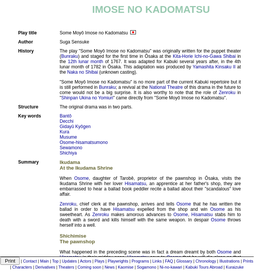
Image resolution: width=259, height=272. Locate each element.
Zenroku (227, 92)
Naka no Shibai (82, 72)
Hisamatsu (135, 183)
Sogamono (146, 267)
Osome (81, 178)
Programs (140, 261)
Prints (248, 261)
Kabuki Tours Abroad (203, 267)
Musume (68, 137)
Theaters (66, 267)
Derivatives (45, 267)
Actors (85, 261)
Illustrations (229, 261)
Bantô (65, 116)
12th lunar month (85, 61)
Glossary (184, 261)
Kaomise (125, 267)
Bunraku (69, 56)
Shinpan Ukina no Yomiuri (87, 97)
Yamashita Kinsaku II (214, 67)
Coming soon (89, 267)
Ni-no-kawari (171, 267)
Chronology (206, 261)
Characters (22, 267)
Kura (64, 131)
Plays (100, 261)
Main (44, 261)
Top (55, 261)
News (110, 267)
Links (157, 261)
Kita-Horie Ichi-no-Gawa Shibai (204, 56)
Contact (30, 261)
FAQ (169, 261)
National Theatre (166, 87)
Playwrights (118, 261)
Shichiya (68, 153)
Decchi (67, 121)
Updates (69, 261)
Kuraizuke (235, 267)
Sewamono (71, 147)
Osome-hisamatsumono (84, 142)
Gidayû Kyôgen (75, 126)
